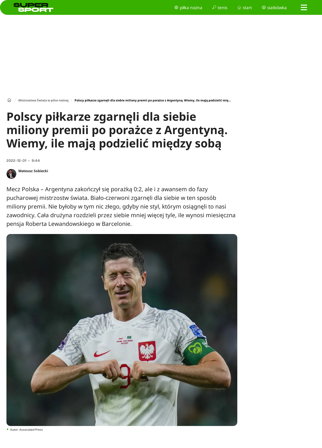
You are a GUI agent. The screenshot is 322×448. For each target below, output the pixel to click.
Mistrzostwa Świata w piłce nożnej (43, 100)
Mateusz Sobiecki (33, 170)
